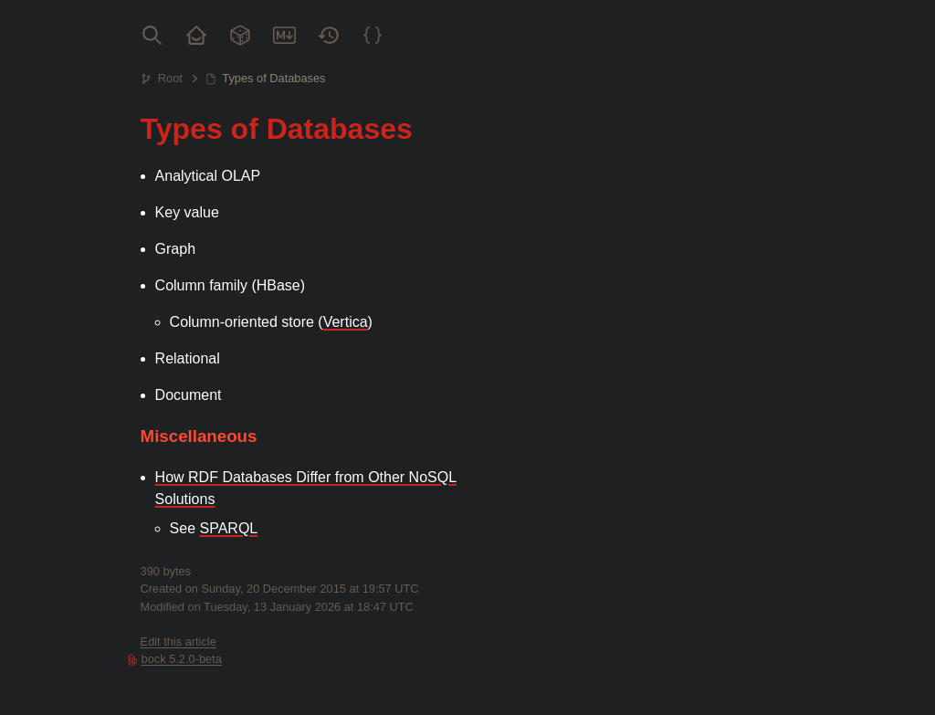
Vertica (345, 322)
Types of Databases (273, 78)
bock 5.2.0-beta (182, 659)
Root (170, 78)
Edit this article (178, 641)
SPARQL (229, 528)
